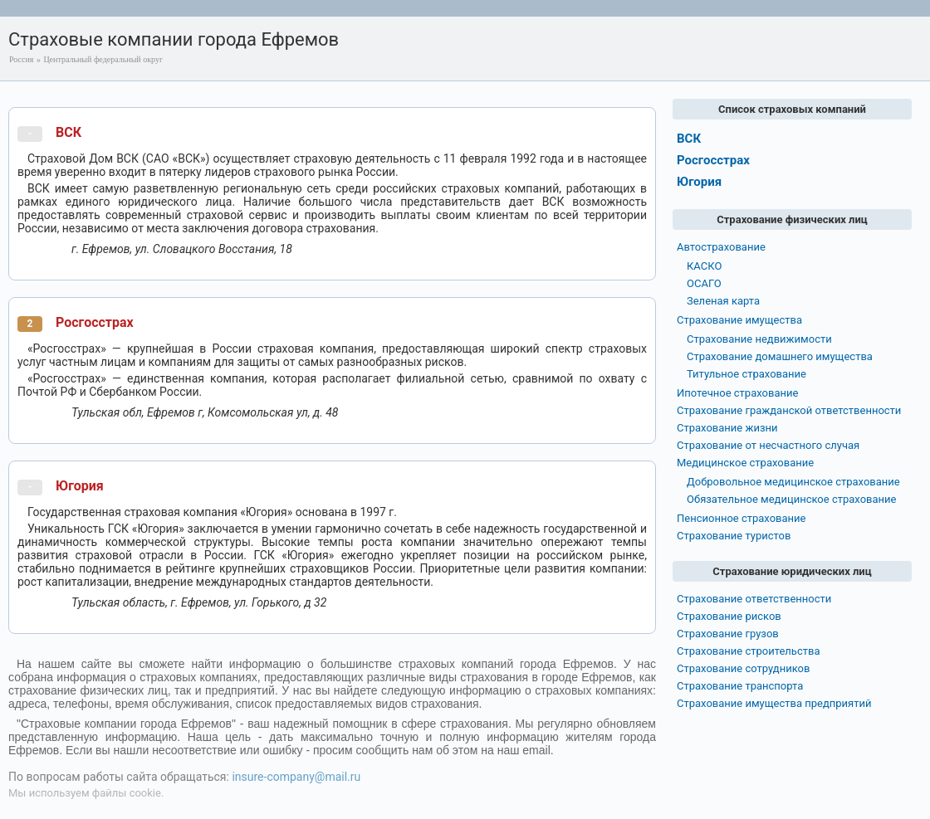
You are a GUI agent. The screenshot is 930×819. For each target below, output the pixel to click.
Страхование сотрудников (743, 668)
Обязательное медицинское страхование (791, 499)
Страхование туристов (733, 535)
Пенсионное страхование (741, 518)
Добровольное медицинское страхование (793, 481)
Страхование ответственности (754, 598)
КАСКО (704, 266)
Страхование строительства (748, 651)
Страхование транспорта (740, 686)
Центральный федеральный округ (103, 59)
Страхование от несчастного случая (768, 445)
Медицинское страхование (745, 462)
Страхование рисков (729, 616)
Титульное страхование (746, 374)
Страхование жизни (727, 428)
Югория (80, 486)
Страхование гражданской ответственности (789, 410)
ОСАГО (704, 283)
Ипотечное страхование (737, 393)
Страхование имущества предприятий (774, 703)
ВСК (68, 132)
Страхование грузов (728, 633)
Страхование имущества (739, 320)
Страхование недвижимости (759, 339)
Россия (21, 59)
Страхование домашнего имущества (780, 356)
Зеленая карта (723, 301)
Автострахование (721, 247)
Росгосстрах (95, 322)
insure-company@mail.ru (296, 776)
